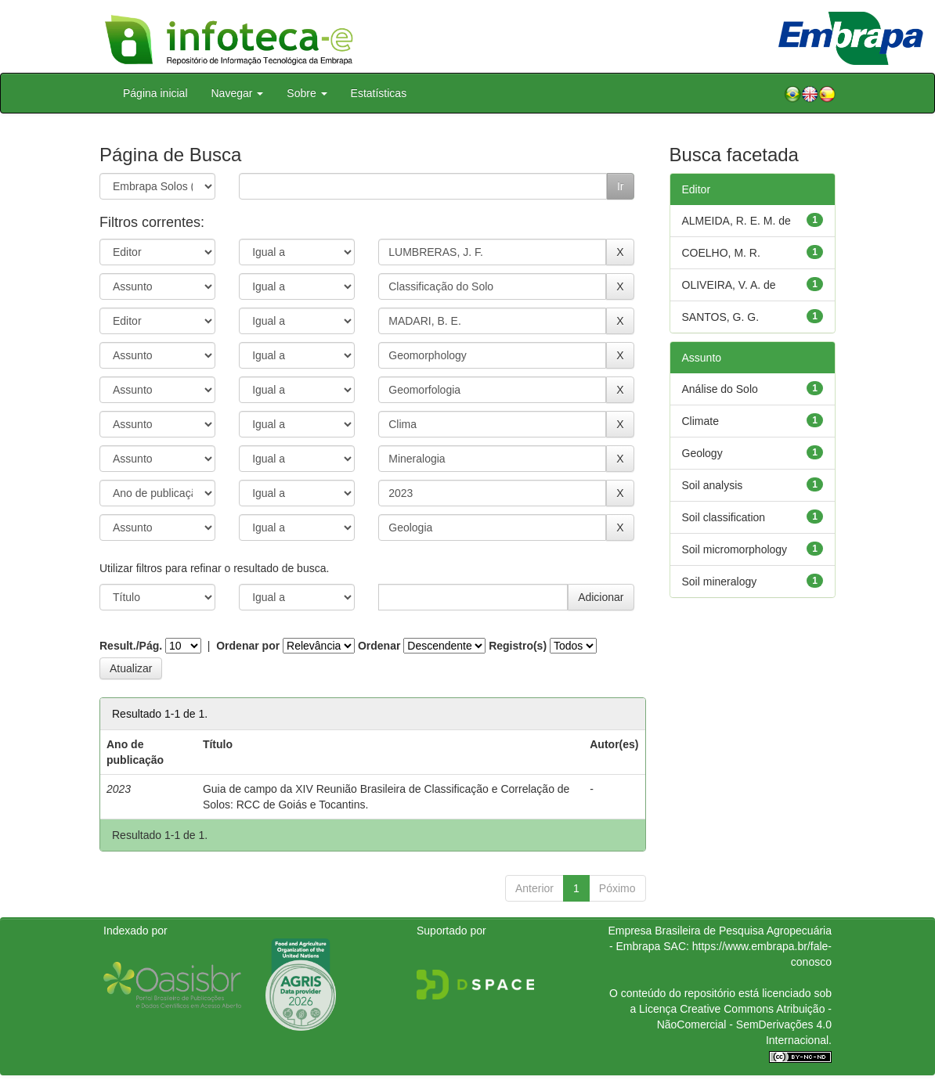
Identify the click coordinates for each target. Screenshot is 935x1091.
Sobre (307, 93)
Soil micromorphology (735, 549)
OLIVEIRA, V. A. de (729, 285)
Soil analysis (712, 485)
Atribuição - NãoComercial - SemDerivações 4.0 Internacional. (744, 1024)
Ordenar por (248, 645)
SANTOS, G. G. (721, 317)
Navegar (237, 93)
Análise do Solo (720, 389)
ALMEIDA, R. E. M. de (736, 220)
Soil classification (724, 517)
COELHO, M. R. (721, 253)
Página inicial (155, 93)
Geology (702, 453)
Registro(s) (518, 645)
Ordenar (379, 645)
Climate (700, 421)
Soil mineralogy (719, 581)
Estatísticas (379, 93)
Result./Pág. (130, 645)
